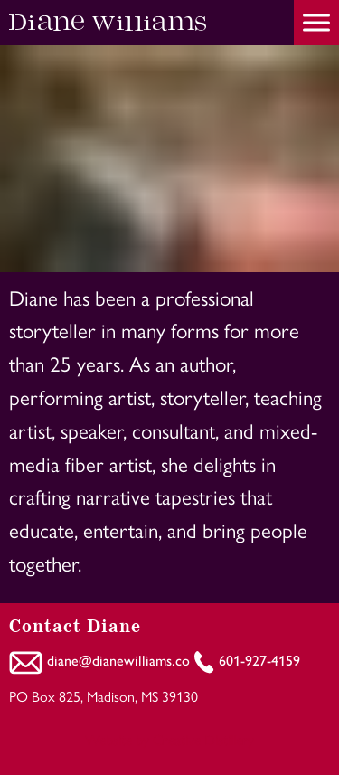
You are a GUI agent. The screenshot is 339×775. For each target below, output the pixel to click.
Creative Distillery (203, 739)
